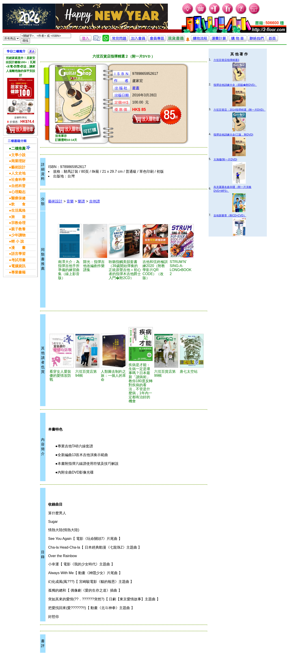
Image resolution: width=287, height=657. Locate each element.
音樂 (70, 201)
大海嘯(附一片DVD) (225, 159)
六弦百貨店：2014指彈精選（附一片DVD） (239, 109)
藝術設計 (55, 201)
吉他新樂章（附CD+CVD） (230, 215)
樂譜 (81, 201)
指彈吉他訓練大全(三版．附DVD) (233, 134)
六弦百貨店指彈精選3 (226, 60)
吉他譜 (94, 201)
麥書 (135, 88)
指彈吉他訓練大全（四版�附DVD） (235, 84)
